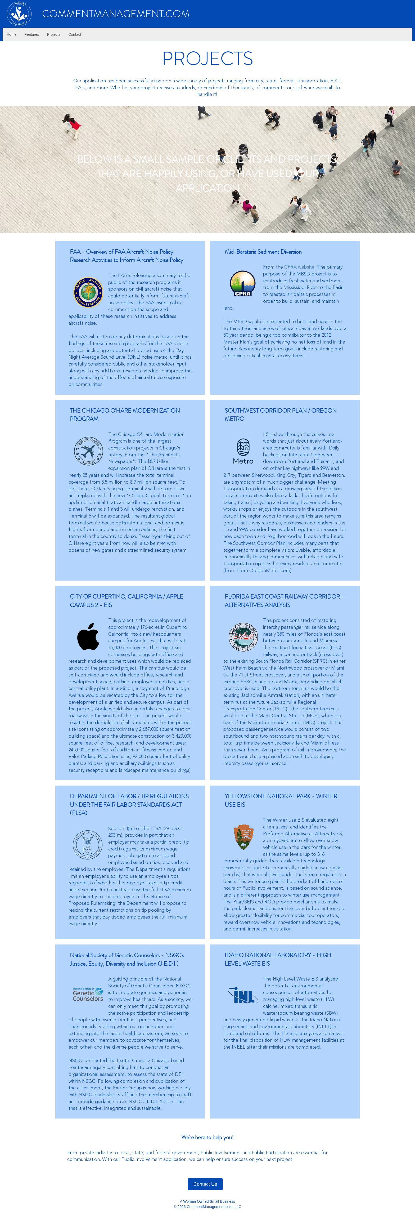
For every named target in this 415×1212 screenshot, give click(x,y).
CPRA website (299, 267)
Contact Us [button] (205, 1184)
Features (31, 34)
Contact (74, 34)
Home (11, 34)
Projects (54, 34)
